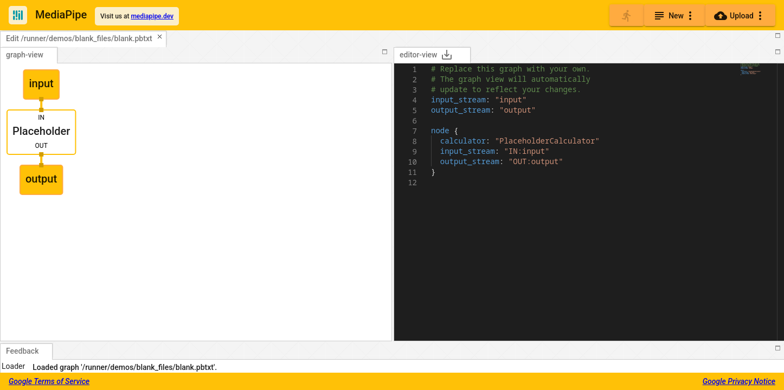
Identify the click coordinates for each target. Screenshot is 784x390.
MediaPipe (61, 14)
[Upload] (740, 15)
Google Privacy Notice (739, 381)
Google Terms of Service (49, 381)
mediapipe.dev (152, 16)
